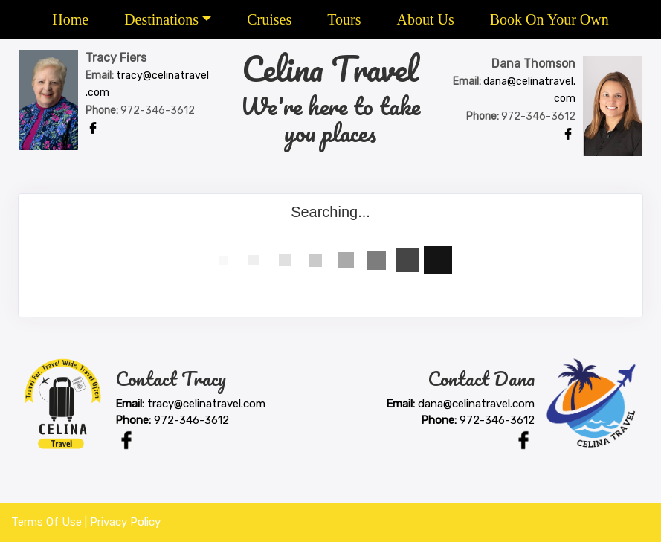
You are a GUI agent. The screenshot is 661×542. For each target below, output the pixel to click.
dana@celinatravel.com (476, 403)
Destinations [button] (161, 19)
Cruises (269, 19)
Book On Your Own (549, 19)
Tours (344, 19)
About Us (425, 19)
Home (70, 19)
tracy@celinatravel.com (206, 403)
